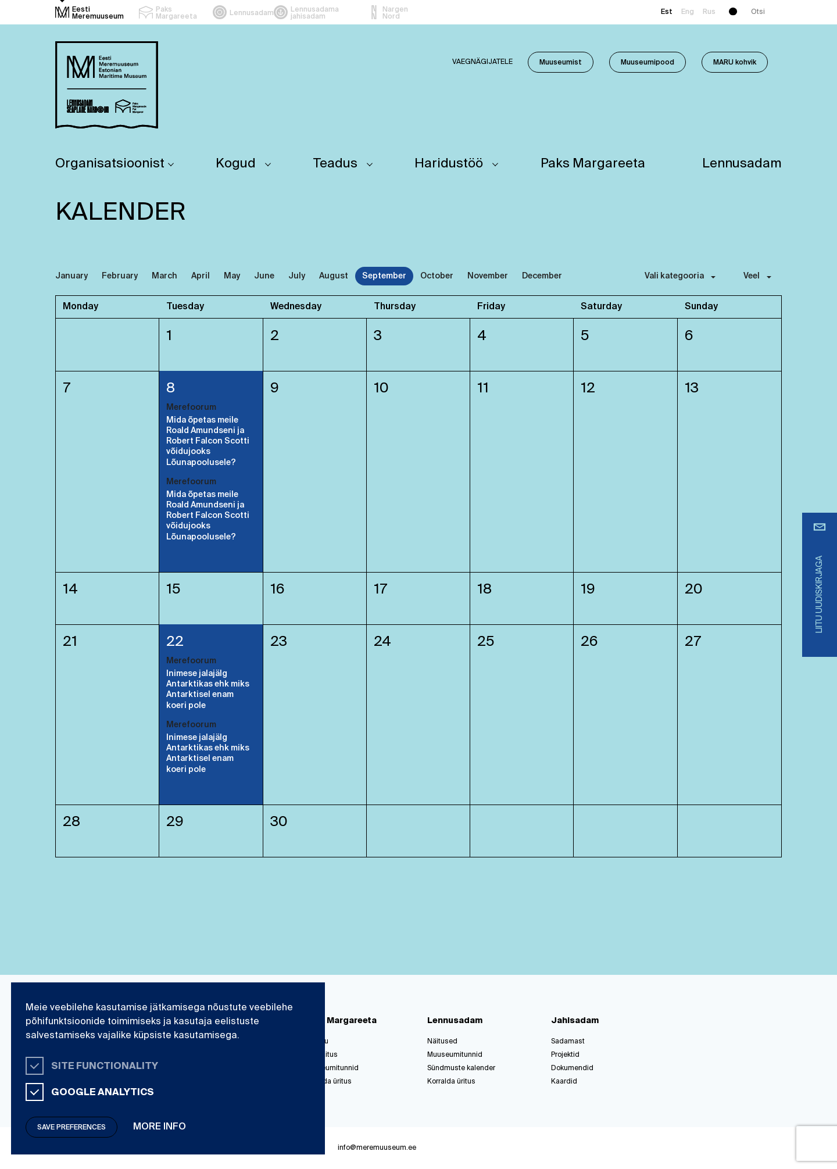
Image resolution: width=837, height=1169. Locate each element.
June (264, 276)
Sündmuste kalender (461, 1068)
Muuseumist (560, 62)
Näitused (442, 1041)
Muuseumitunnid (331, 1068)
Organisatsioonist (109, 164)
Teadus (335, 164)
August (333, 276)
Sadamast (568, 1041)
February (120, 276)
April (200, 276)
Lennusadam (742, 164)
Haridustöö (448, 164)
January (71, 276)
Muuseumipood (647, 62)
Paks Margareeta (593, 164)
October (436, 276)
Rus (709, 12)
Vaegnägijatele (482, 62)
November (487, 276)
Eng (687, 12)
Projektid (565, 1055)
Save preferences (71, 1127)
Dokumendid (572, 1068)
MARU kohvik (734, 62)
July (296, 276)
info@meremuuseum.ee (377, 1148)
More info (159, 1127)
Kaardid (564, 1081)
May (232, 276)
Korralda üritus (327, 1081)
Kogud (236, 164)
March (164, 276)
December (542, 276)
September (384, 276)
